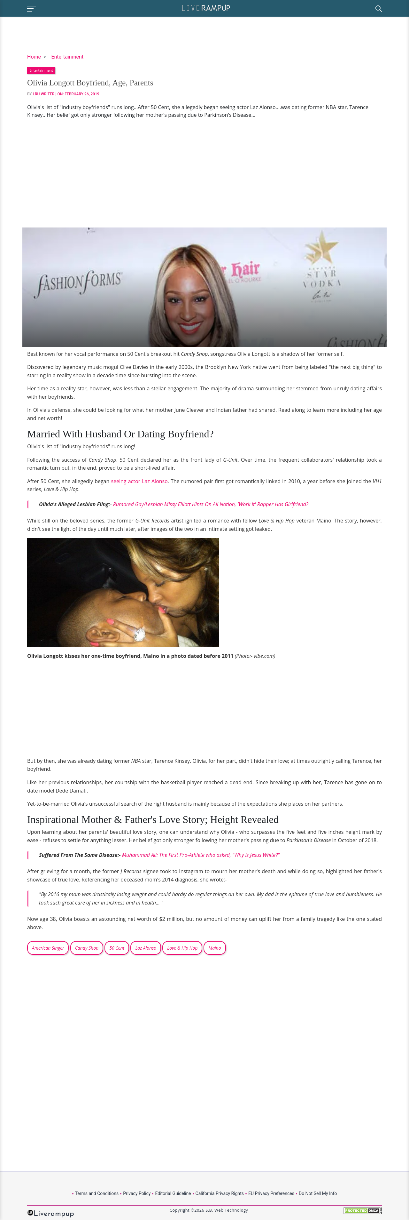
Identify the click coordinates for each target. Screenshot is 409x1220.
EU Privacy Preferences (271, 1193)
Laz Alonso (145, 948)
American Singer (48, 948)
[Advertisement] (204, 173)
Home (34, 57)
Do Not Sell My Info (318, 1193)
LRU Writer (44, 94)
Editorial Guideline (173, 1193)
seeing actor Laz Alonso (139, 481)
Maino (214, 948)
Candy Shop (86, 948)
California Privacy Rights (220, 1193)
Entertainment (67, 57)
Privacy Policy (136, 1193)
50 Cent (116, 948)
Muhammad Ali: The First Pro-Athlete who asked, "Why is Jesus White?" (201, 854)
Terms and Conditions (97, 1193)
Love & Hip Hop (182, 948)
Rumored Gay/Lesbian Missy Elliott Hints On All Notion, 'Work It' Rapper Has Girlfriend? (210, 504)
